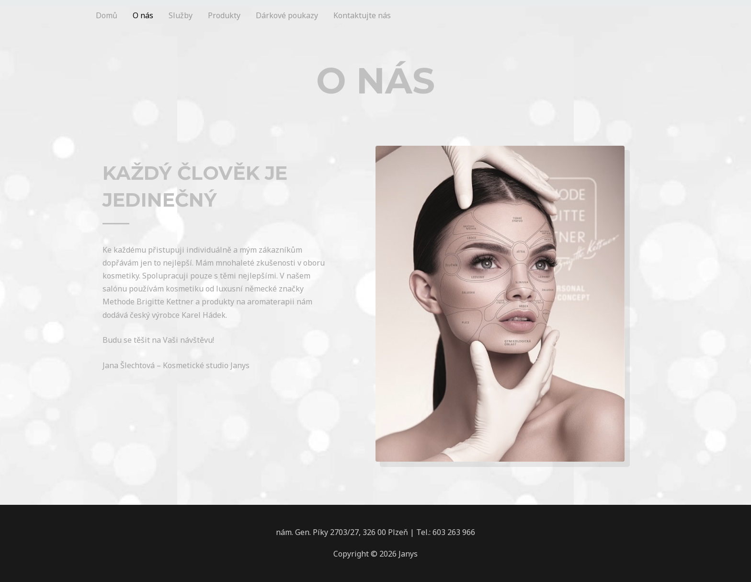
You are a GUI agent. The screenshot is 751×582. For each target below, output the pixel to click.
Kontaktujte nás (362, 15)
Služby (181, 15)
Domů (106, 15)
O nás (143, 15)
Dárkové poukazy (287, 15)
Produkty (224, 15)
